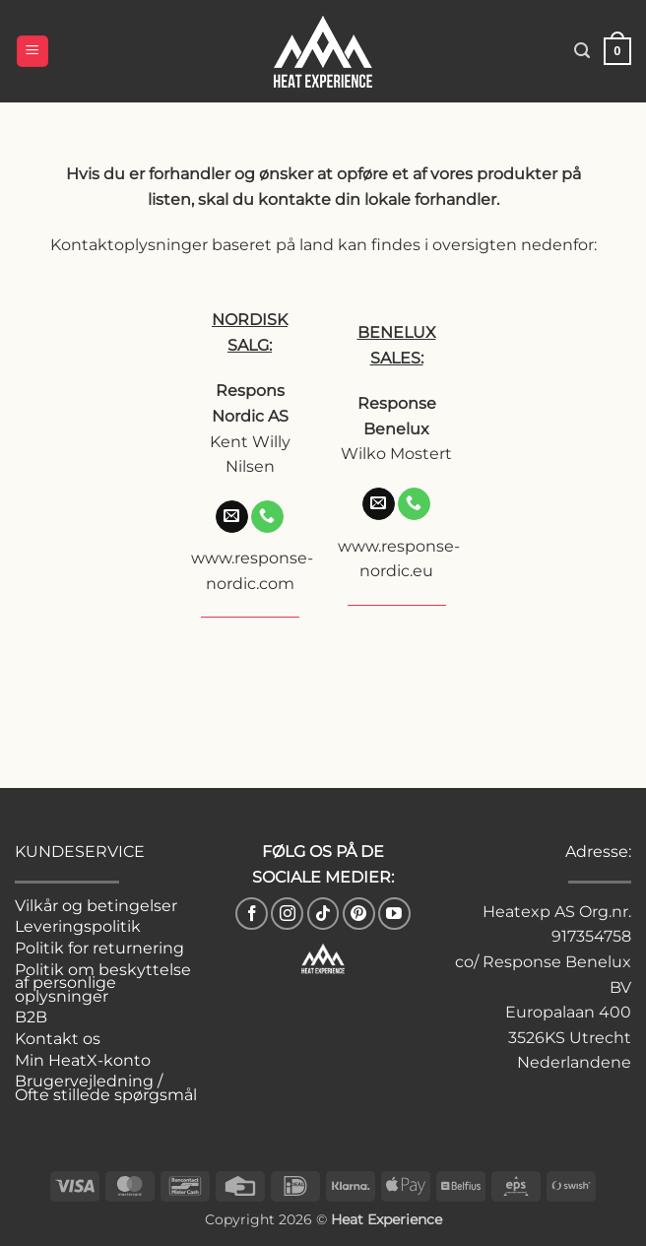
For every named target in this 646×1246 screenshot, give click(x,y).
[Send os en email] (232, 517)
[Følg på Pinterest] (359, 913)
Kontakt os (57, 1038)
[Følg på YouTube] (394, 913)
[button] (32, 51)
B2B (31, 1017)
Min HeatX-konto (83, 1060)
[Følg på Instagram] (287, 913)
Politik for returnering (99, 948)
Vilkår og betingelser (96, 905)
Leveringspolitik (78, 926)
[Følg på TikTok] (323, 913)
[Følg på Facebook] (251, 913)
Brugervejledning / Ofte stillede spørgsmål (106, 1088)
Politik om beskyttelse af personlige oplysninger (103, 983)
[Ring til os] (267, 517)
